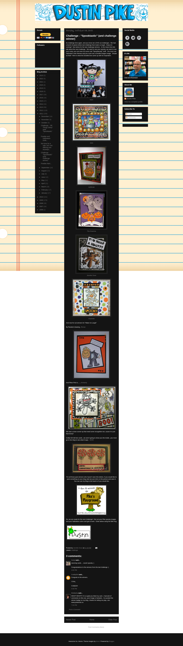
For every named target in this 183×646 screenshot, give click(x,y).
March (43, 187)
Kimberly (84, 382)
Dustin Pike (131, 99)
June (43, 177)
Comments (131, 118)
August (44, 171)
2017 (41, 94)
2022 (41, 79)
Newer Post (71, 620)
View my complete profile (133, 102)
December (45, 116)
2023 (41, 75)
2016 (41, 98)
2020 (41, 85)
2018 (41, 91)
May (43, 180)
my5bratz (91, 187)
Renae (83, 327)
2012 (41, 110)
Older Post (112, 620)
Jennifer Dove (91, 275)
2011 (41, 114)
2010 (41, 197)
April (43, 183)
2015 (41, 101)
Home (92, 620)
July (43, 174)
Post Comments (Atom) (96, 627)
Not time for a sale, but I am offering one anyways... (47, 146)
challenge (74, 550)
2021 (41, 82)
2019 (41, 88)
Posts (129, 114)
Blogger (111, 641)
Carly (73, 560)
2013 (41, 107)
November (45, 119)
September (45, 168)
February (44, 190)
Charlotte (91, 319)
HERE (92, 440)
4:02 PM (74, 570)
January (44, 193)
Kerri (91, 100)
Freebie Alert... (46, 163)
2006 (41, 210)
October (44, 123)
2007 (41, 206)
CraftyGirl (74, 574)
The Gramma (91, 231)
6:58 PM (74, 589)
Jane (91, 143)
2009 (41, 200)
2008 (41, 203)
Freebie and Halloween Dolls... (45, 138)
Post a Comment (74, 609)
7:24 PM (74, 605)
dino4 (98, 641)
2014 (41, 104)
